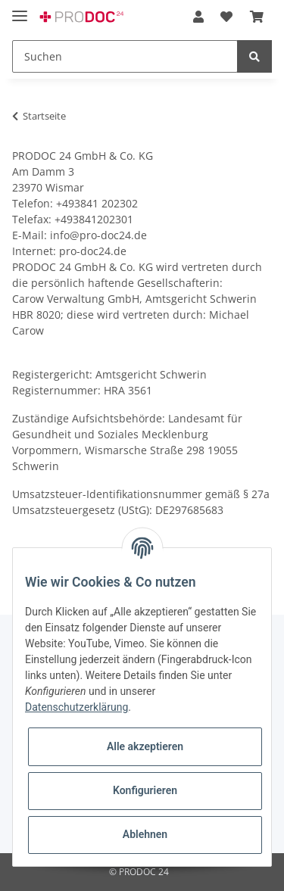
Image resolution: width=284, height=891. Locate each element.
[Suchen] (125, 56)
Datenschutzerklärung (76, 707)
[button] (198, 17)
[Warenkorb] (257, 17)
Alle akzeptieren (145, 746)
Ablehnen (145, 834)
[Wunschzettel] (226, 17)
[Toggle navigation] (19, 9)
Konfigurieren (145, 790)
